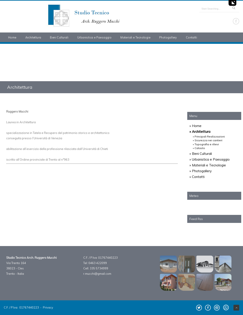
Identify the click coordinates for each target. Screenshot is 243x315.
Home (12, 37)
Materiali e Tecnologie (135, 37)
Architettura (33, 37)
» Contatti (197, 177)
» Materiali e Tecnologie (207, 165)
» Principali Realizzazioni (209, 136)
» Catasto (199, 148)
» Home (195, 126)
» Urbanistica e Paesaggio (209, 159)
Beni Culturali (59, 37)
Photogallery (168, 37)
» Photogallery (200, 171)
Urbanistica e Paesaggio (94, 37)
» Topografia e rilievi (206, 144)
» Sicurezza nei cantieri (207, 140)
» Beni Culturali (200, 153)
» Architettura (199, 131)
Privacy (48, 307)
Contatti (191, 37)
